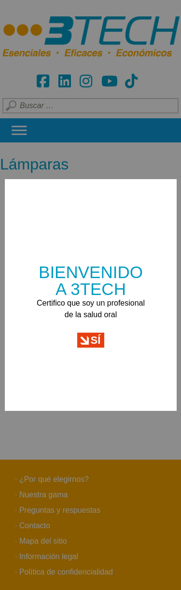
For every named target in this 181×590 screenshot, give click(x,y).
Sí (96, 335)
